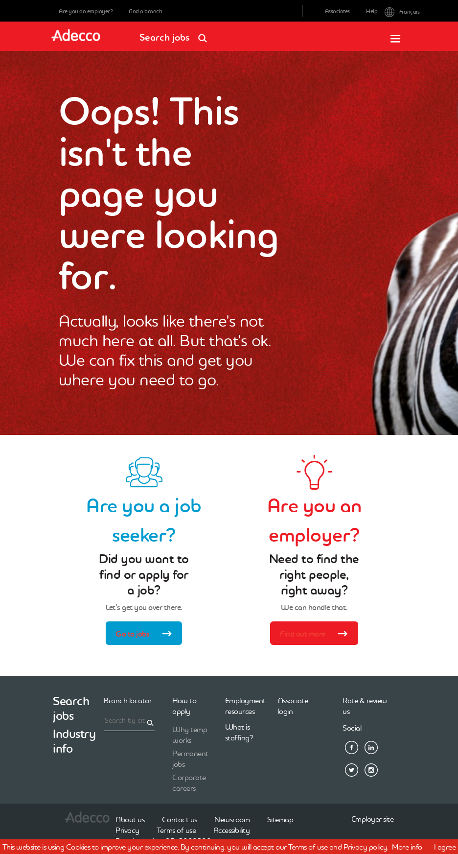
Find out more (317, 634)
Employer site (372, 819)
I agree (445, 847)
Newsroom (232, 819)
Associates (337, 11)
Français (392, 11)
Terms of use (176, 830)
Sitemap (280, 819)
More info (407, 847)
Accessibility (231, 830)
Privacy (127, 830)
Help (371, 11)
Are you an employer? (86, 11)
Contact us (179, 819)
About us (129, 819)
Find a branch (145, 11)
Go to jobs (147, 634)
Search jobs (176, 34)
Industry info (74, 741)
